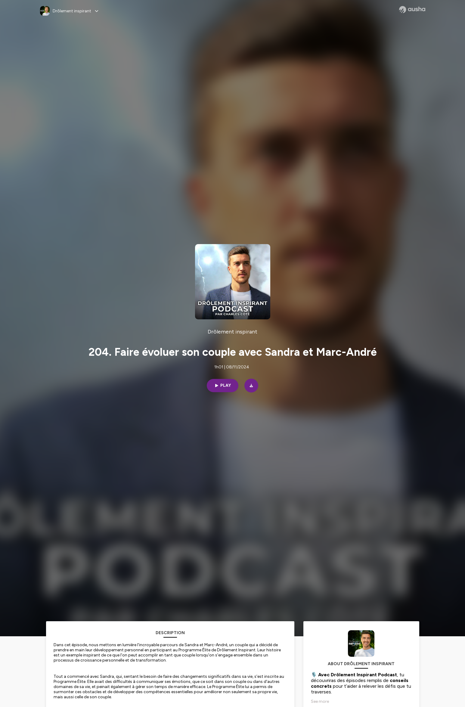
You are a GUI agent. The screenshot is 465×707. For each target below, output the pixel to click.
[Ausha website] (412, 9)
